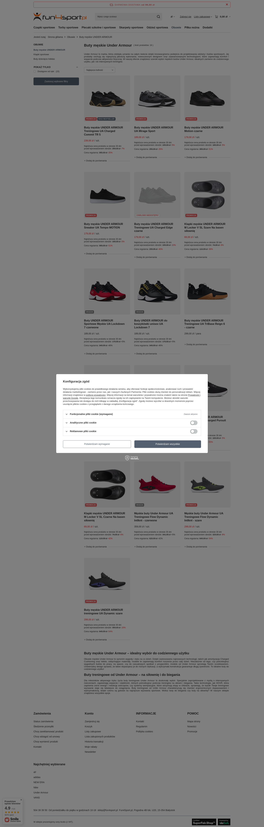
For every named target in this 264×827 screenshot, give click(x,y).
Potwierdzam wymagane (97, 444)
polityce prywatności (96, 395)
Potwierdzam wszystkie (168, 444)
